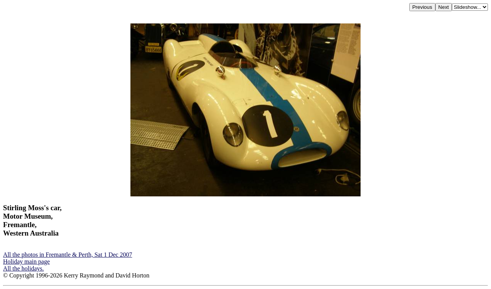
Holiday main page (26, 261)
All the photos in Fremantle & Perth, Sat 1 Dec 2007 (67, 254)
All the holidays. (23, 268)
